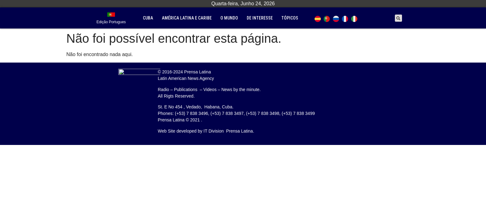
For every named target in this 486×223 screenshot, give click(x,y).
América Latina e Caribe (187, 17)
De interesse (260, 17)
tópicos (289, 17)
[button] (398, 18)
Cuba (148, 17)
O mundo (229, 17)
